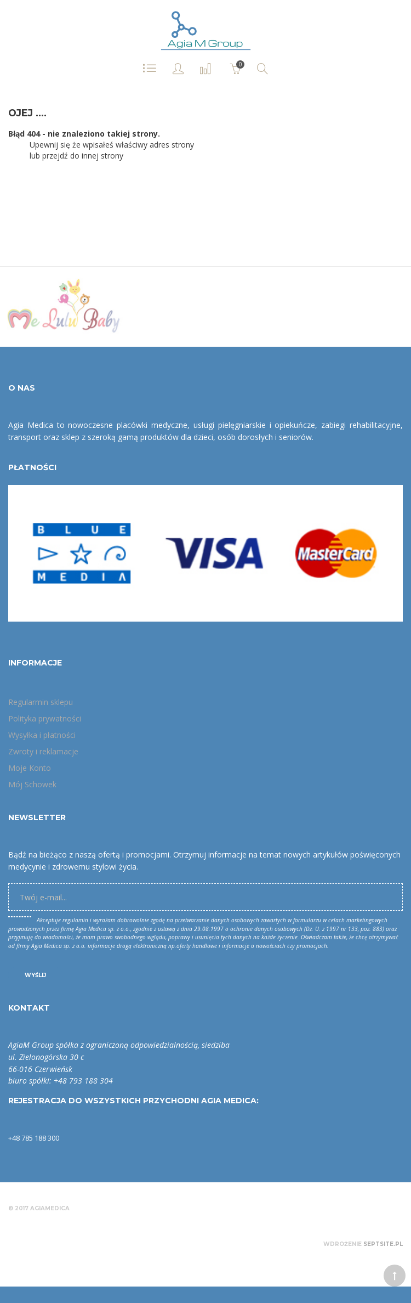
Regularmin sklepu (40, 702)
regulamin (75, 920)
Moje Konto (29, 768)
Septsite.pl (383, 1244)
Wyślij (35, 975)
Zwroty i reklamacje (43, 751)
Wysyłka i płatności (42, 735)
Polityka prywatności (44, 718)
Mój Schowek (32, 784)
